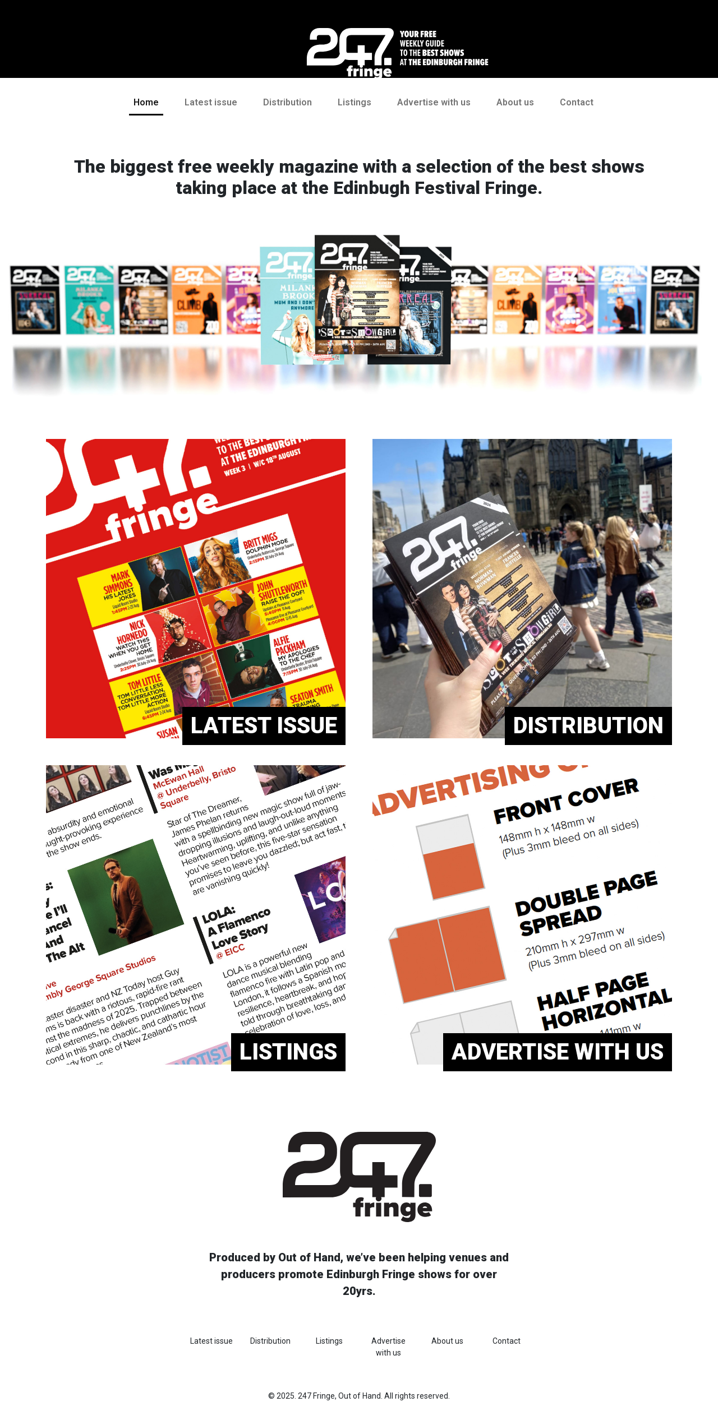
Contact (576, 102)
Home (146, 102)
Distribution (287, 102)
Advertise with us (434, 102)
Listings (354, 102)
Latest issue (211, 102)
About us (515, 102)
